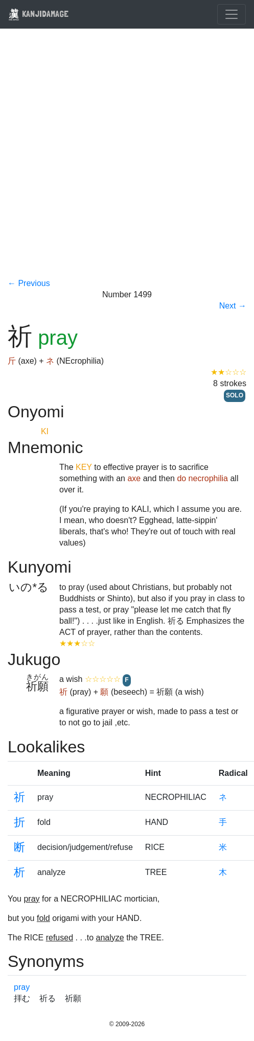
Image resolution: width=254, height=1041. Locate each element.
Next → (232, 305)
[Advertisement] (113, 160)
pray (22, 987)
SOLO (234, 395)
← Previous (29, 283)
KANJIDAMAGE (38, 13)
